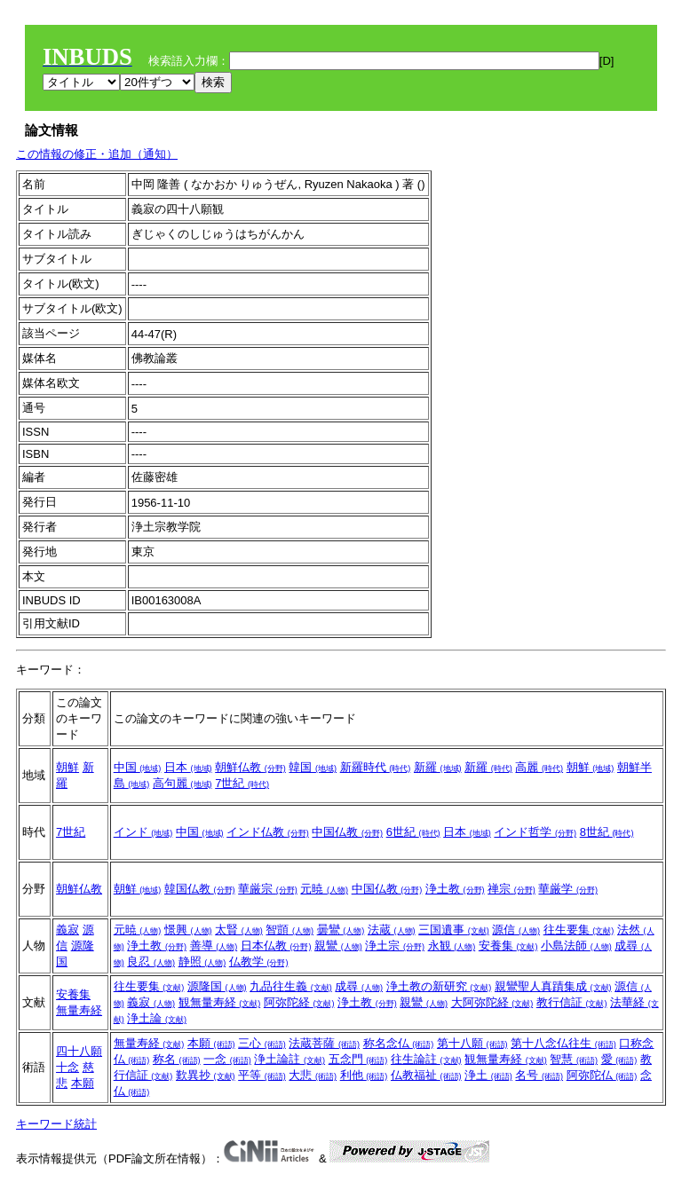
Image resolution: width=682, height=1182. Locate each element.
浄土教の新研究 (439, 986)
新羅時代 (375, 767)
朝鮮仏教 (250, 767)
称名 (177, 1059)
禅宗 (511, 888)
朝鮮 (67, 767)
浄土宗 (394, 945)
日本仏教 (276, 945)
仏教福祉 (426, 1075)
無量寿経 (79, 1010)
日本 (188, 767)
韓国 (313, 767)
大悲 (313, 1075)
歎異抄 (205, 1075)
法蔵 (392, 929)
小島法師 (576, 945)
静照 (202, 961)
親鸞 (338, 945)
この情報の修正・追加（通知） (97, 154)
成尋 (359, 986)
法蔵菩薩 (324, 1043)
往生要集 (579, 929)
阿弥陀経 (299, 1002)
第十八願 (472, 1043)
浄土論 (156, 1018)
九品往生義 (291, 986)
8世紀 (607, 832)
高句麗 (182, 783)
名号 (539, 1075)
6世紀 (413, 832)
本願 (82, 1083)
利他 (364, 1075)
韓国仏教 (199, 888)
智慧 (574, 1059)
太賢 (239, 929)
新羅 (438, 767)
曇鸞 (341, 929)
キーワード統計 (56, 1124)
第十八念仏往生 (563, 1043)
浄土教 (455, 888)
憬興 (188, 929)
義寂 (67, 929)
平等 (262, 1075)
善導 (214, 945)
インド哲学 (535, 832)
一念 (227, 1059)
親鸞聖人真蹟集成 (553, 986)
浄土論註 (289, 1059)
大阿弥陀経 (492, 1002)
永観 (452, 945)
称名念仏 (398, 1043)
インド (143, 832)
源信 (516, 929)
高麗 (539, 767)
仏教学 (259, 961)
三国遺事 (453, 929)
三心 (262, 1043)
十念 (67, 1067)
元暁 (324, 888)
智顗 (289, 929)
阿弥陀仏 (602, 1075)
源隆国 (217, 986)
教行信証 (571, 1002)
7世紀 (242, 783)
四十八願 (79, 1051)
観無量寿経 (219, 1002)
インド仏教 (267, 832)
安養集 (508, 945)
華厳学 (568, 888)
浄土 (488, 1075)
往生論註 (426, 1059)
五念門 (358, 1059)
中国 (138, 767)
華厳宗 (267, 888)
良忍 (151, 961)
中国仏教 (347, 832)
